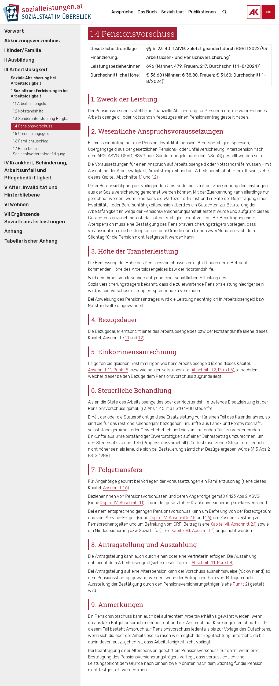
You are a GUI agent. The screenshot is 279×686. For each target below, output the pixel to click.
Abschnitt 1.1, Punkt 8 (212, 562)
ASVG (113, 155)
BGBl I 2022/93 (251, 48)
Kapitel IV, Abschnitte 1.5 (172, 517)
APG (101, 155)
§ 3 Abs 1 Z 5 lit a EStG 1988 (167, 408)
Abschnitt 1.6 (115, 487)
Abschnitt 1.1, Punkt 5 (108, 369)
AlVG (180, 48)
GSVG (126, 155)
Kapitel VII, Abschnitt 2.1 (233, 524)
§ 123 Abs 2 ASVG (243, 496)
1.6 (207, 517)
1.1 (140, 177)
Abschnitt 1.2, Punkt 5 (212, 369)
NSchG (214, 155)
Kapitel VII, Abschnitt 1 (192, 530)
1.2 (154, 177)
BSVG (139, 155)
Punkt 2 (240, 584)
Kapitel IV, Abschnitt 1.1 (121, 502)
